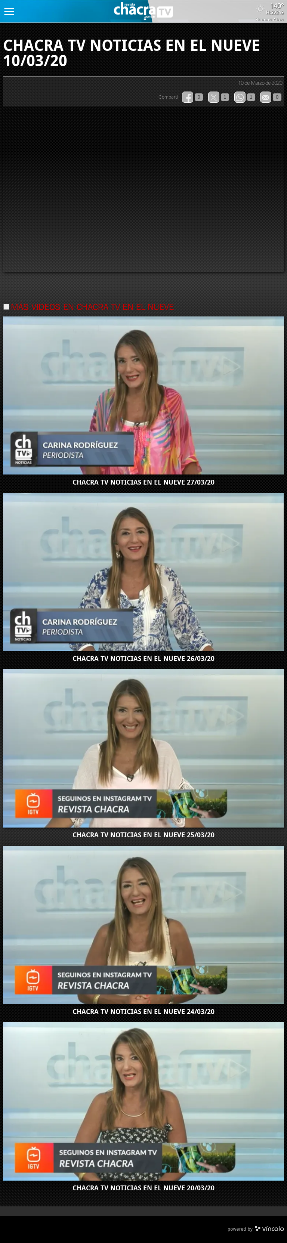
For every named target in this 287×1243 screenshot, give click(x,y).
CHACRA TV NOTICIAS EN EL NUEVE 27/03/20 (143, 482)
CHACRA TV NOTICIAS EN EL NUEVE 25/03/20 (143, 835)
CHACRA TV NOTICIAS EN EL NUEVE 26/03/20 (143, 659)
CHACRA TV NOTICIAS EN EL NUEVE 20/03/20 (143, 1188)
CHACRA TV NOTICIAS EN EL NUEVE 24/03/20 (143, 1012)
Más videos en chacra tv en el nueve (92, 307)
